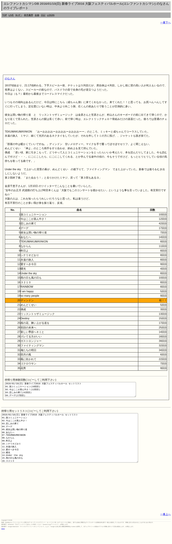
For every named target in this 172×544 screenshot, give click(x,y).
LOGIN (50, 15)
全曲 (37, 15)
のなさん (10, 78)
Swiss (3, 541)
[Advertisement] (86, 50)
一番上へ (165, 527)
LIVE (11, 15)
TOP (4, 15)
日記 (43, 15)
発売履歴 (28, 15)
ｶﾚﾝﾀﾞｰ (18, 15)
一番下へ (165, 22)
